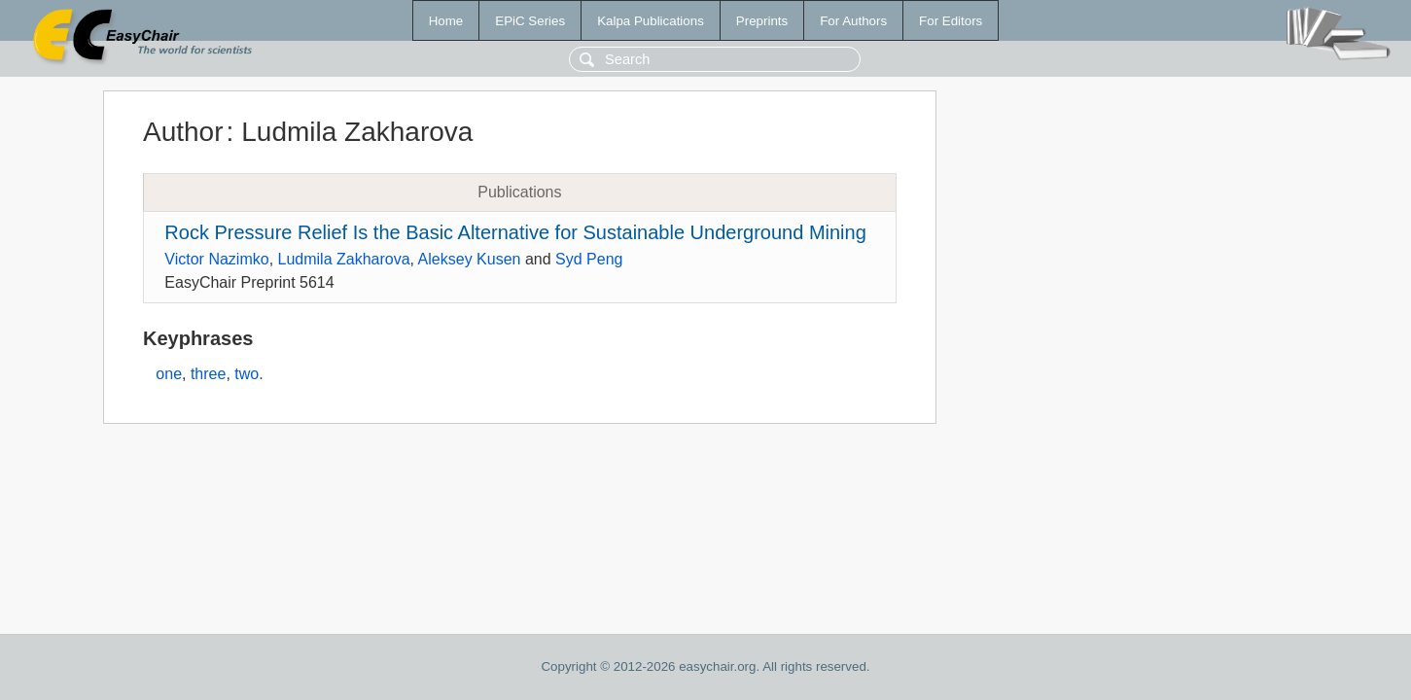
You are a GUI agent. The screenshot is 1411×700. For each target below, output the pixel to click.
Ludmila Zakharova (344, 259)
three (208, 374)
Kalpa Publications (650, 21)
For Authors (853, 21)
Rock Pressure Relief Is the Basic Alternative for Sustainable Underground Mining (514, 232)
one (169, 374)
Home (446, 21)
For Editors (950, 21)
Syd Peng (588, 259)
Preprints (762, 21)
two (246, 374)
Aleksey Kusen (469, 259)
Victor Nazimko (216, 259)
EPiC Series (530, 21)
